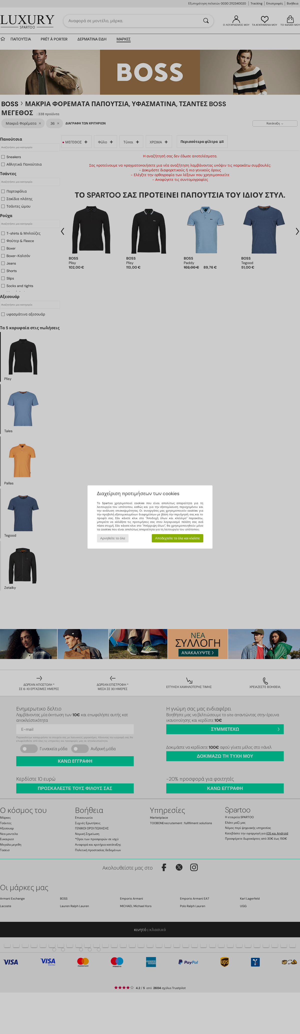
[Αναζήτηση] (206, 21)
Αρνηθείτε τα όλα (112, 538)
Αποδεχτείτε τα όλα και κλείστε (177, 538)
